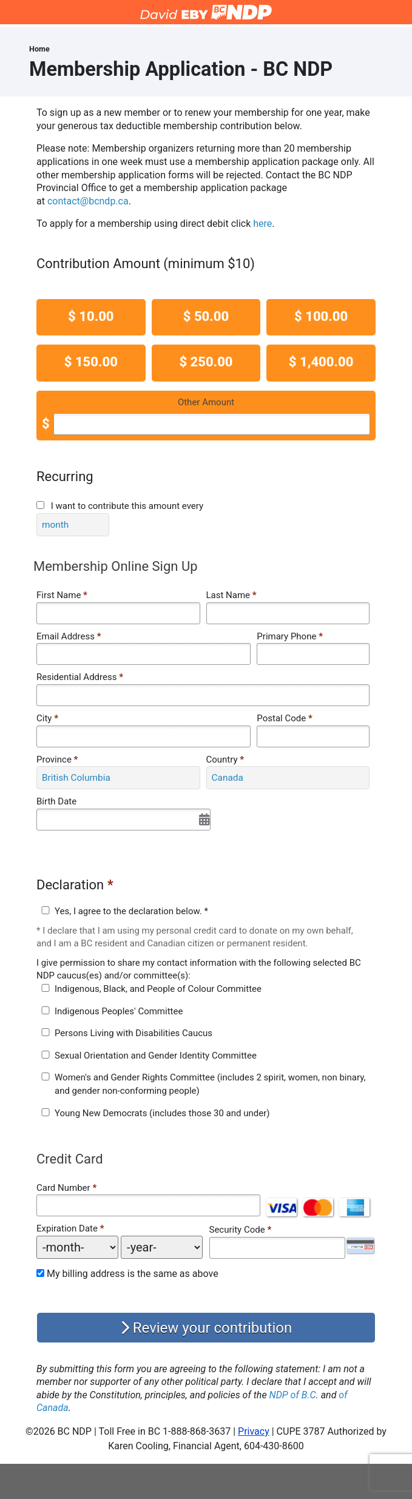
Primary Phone (290, 636)
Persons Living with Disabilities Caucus (133, 1033)
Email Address (68, 636)
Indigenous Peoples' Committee (119, 1011)
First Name (61, 595)
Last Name (231, 595)
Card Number (63, 1187)
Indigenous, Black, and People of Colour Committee (158, 988)
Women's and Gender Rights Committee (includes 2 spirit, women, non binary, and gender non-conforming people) (210, 1084)
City (47, 718)
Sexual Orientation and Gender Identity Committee (156, 1055)
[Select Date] (123, 819)
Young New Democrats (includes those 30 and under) (162, 1113)
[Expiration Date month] (77, 1247)
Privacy (253, 1431)
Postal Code (284, 718)
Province (57, 759)
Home (39, 48)
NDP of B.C (292, 1395)
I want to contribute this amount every (127, 505)
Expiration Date (67, 1228)
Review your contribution (206, 1327)
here (262, 223)
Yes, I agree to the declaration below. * (131, 911)
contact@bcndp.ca (88, 201)
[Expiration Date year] (162, 1247)
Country (225, 759)
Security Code (237, 1229)
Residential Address (79, 677)
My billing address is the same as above (132, 1273)
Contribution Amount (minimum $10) (145, 263)
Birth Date (56, 801)
